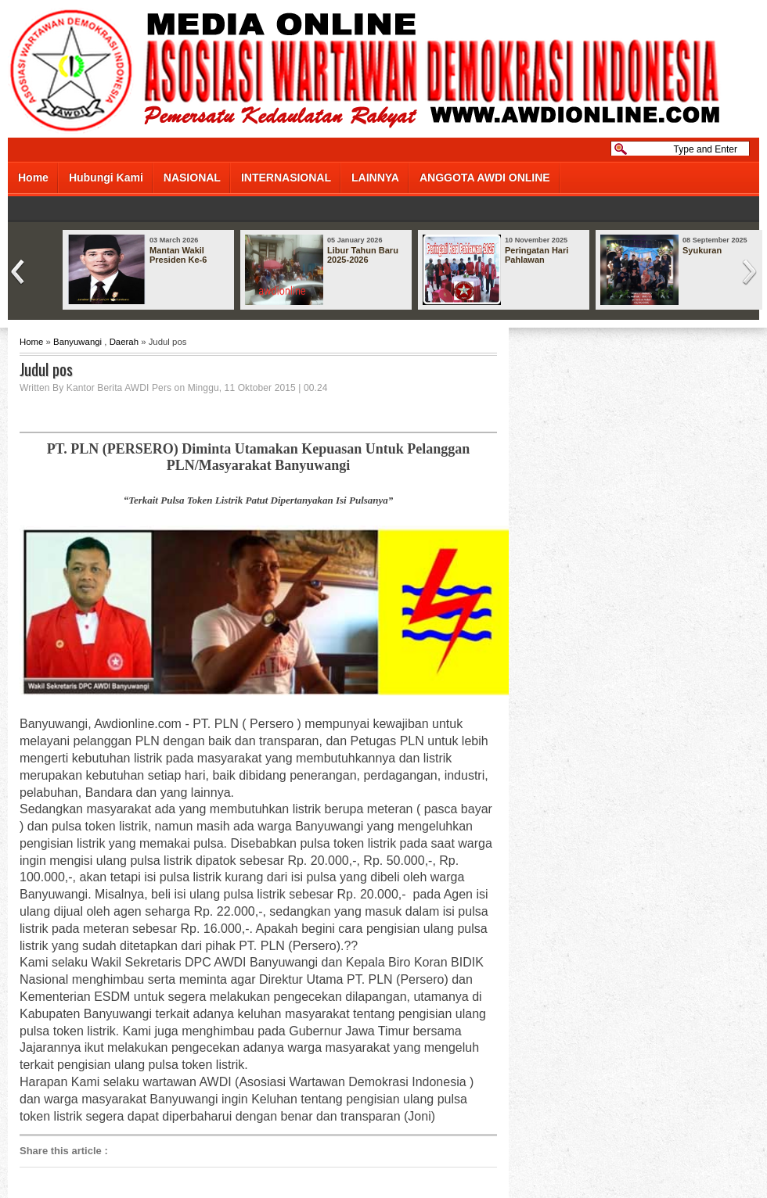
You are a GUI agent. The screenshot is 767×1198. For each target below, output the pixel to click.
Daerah (124, 341)
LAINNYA (375, 177)
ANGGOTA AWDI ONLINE (485, 177)
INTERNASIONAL (286, 177)
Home (33, 177)
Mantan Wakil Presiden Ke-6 (178, 255)
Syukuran (702, 250)
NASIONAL (192, 177)
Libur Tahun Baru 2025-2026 (362, 255)
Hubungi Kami (106, 177)
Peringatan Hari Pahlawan (536, 255)
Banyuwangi (77, 341)
